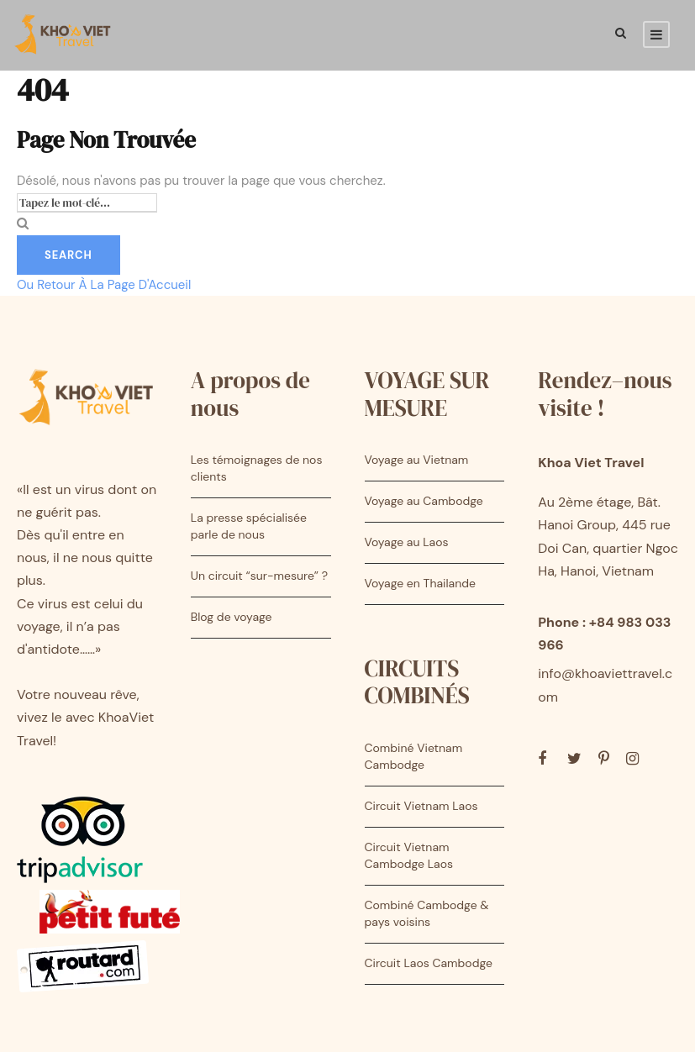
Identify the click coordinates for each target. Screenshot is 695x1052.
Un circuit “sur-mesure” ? (259, 575)
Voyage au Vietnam (417, 459)
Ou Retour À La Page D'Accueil (104, 284)
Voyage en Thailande (420, 583)
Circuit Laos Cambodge (428, 962)
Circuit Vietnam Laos (421, 805)
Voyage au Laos (407, 542)
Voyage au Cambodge (424, 500)
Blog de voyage (231, 616)
